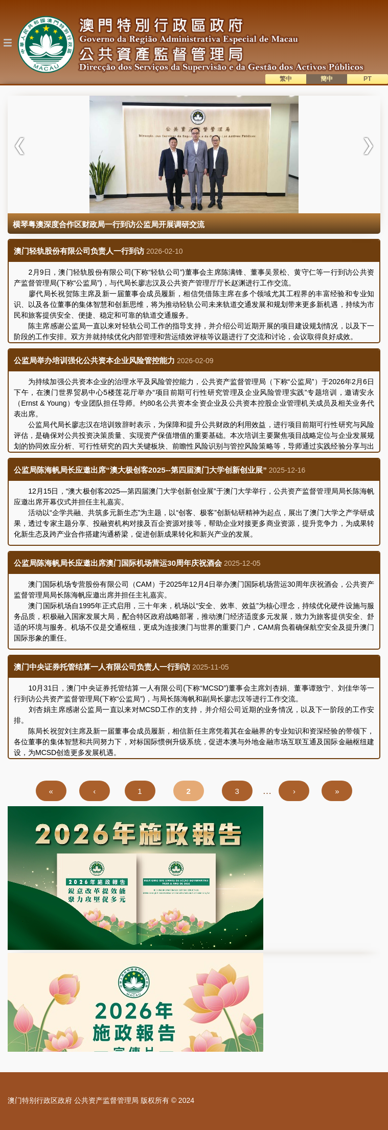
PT (367, 78)
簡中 (327, 78)
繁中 (286, 78)
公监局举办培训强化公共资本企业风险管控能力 (94, 360)
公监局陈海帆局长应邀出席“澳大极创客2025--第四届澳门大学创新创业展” (140, 470)
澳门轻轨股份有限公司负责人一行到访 (79, 251)
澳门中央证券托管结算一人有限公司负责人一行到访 (102, 666)
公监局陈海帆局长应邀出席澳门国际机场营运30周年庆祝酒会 (118, 563)
